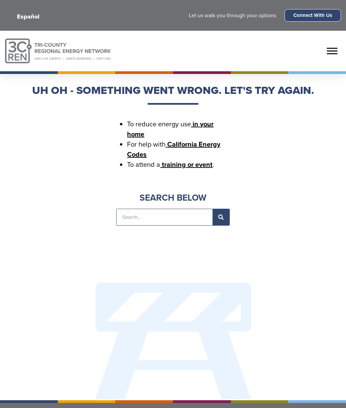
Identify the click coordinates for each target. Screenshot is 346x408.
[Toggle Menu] (332, 51)
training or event (186, 164)
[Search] (221, 217)
